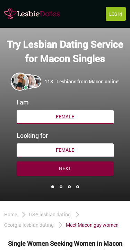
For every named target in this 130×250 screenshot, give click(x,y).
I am (23, 102)
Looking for (32, 135)
